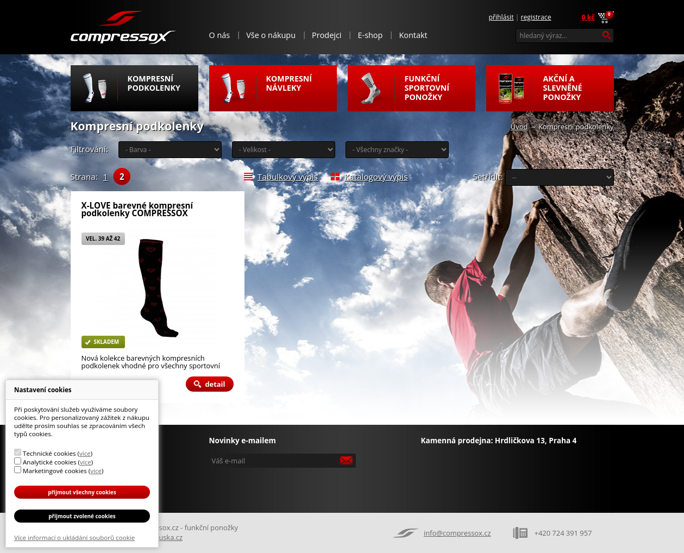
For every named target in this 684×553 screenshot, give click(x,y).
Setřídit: (488, 176)
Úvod (519, 126)
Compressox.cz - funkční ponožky (123, 26)
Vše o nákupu (271, 35)
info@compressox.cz (457, 533)
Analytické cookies (50, 462)
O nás (219, 35)
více (85, 453)
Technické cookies (49, 453)
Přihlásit (501, 17)
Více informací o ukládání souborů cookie (74, 537)
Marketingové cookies (55, 471)
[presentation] (283, 487)
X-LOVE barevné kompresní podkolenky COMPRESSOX (137, 209)
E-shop (369, 35)
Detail (215, 384)
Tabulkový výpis (288, 176)
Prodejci (326, 35)
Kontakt (413, 35)
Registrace (536, 17)
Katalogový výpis (376, 176)
